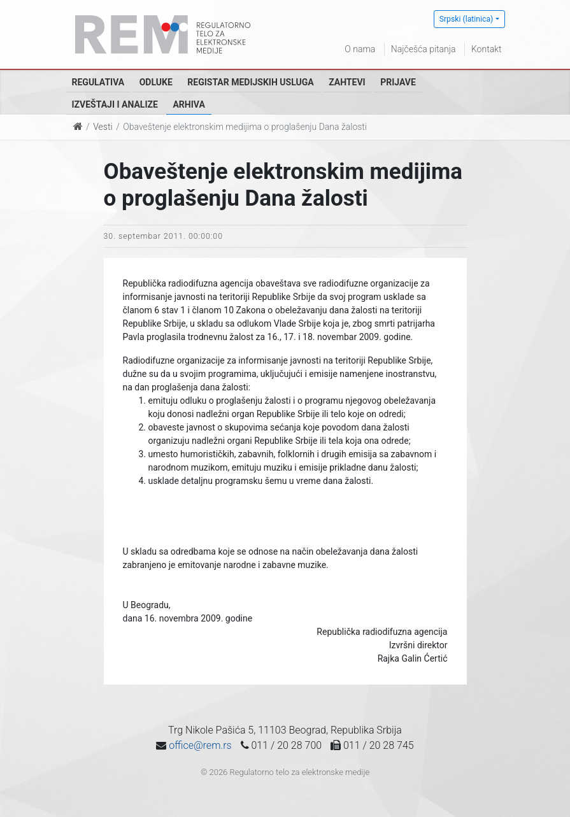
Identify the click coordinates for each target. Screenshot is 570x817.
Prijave (398, 82)
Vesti (102, 127)
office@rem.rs (200, 745)
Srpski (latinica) (466, 19)
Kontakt (486, 49)
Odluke (156, 82)
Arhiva (188, 104)
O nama (360, 49)
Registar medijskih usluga (250, 82)
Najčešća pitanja (423, 49)
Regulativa (98, 82)
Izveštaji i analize (115, 104)
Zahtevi (347, 82)
